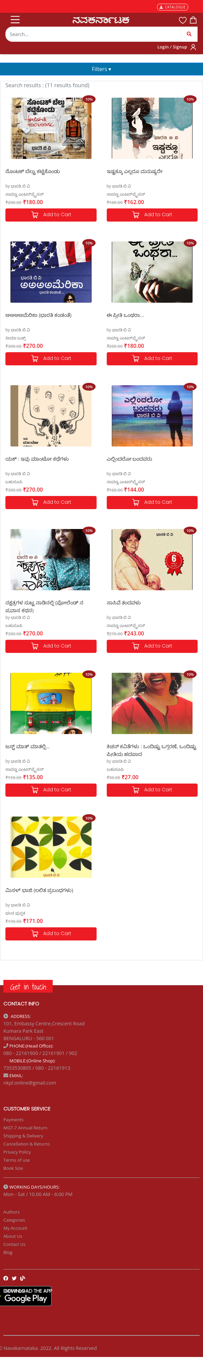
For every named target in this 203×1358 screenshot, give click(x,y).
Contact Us (14, 1244)
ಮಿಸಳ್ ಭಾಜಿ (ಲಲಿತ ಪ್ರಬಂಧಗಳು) (39, 890)
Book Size (13, 1168)
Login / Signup (172, 47)
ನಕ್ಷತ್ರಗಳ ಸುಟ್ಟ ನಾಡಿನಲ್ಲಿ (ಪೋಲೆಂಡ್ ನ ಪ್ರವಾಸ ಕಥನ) (44, 606)
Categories (14, 1220)
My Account (15, 1228)
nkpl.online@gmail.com (29, 1083)
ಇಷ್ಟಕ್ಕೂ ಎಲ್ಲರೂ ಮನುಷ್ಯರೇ (135, 171)
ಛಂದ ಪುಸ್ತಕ (15, 913)
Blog (7, 1252)
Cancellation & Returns (26, 1144)
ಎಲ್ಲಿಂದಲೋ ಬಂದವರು (129, 458)
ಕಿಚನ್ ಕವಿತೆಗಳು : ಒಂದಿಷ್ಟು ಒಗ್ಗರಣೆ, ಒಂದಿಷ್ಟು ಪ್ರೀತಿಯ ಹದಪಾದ (151, 750)
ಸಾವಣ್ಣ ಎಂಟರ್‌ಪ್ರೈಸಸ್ (24, 194)
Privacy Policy (17, 1152)
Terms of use (16, 1160)
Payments (13, 1120)
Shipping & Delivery (23, 1136)
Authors (11, 1212)
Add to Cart (51, 215)
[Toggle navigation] (14, 18)
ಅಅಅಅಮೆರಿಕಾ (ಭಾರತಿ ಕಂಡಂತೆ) (38, 314)
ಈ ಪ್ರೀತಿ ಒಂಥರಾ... (125, 314)
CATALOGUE (172, 7)
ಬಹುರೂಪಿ (13, 482)
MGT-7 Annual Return (25, 1128)
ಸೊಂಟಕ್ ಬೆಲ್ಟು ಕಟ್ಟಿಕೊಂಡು (32, 171)
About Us (12, 1236)
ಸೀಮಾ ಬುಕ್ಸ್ (15, 338)
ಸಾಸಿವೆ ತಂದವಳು (124, 602)
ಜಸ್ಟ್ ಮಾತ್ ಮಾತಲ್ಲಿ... (27, 746)
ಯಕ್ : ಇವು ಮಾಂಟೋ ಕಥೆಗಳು (37, 458)
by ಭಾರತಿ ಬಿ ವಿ (17, 186)
